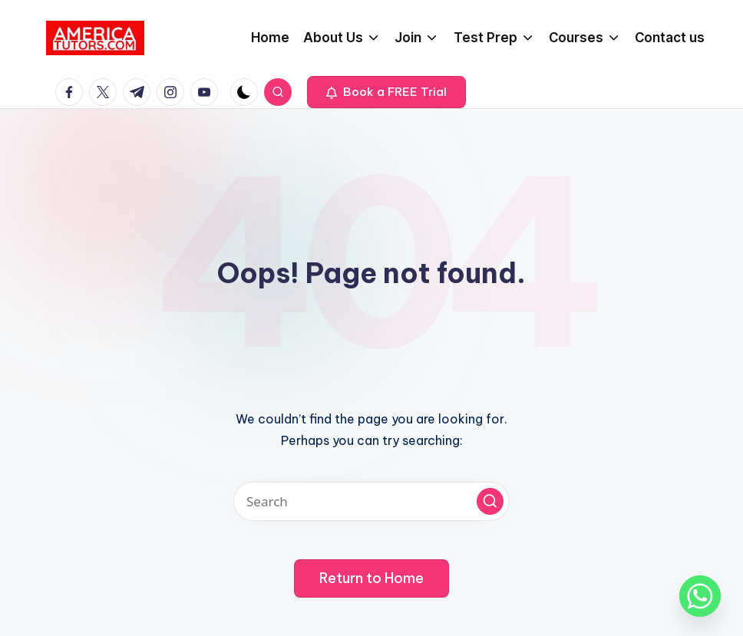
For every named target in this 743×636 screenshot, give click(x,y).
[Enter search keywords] (371, 501)
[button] (386, 92)
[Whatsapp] (700, 596)
